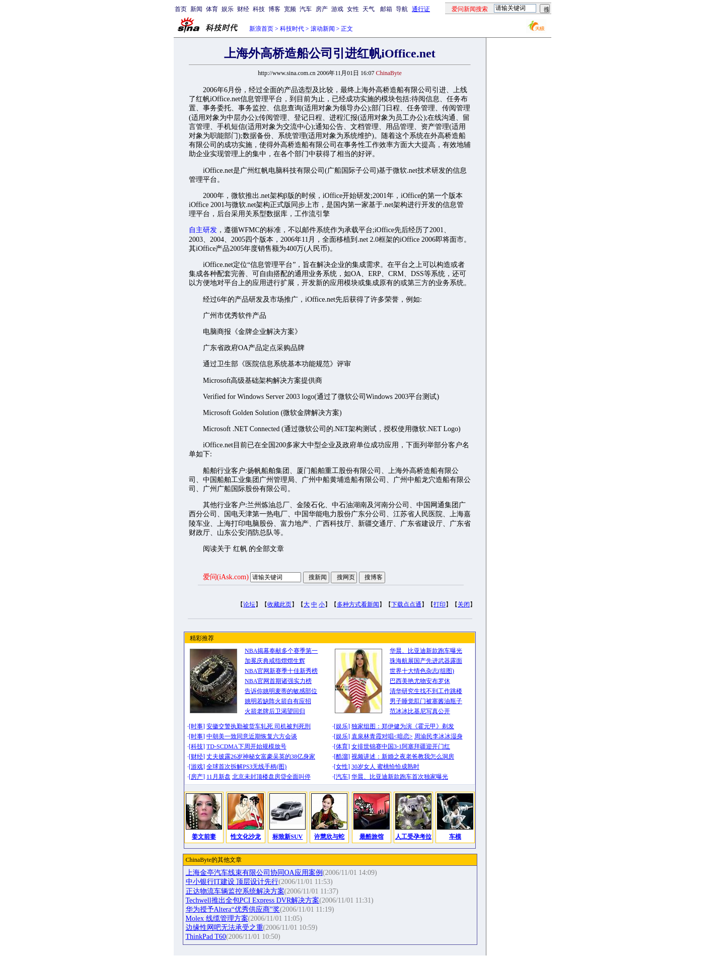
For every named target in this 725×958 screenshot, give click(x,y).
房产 (322, 9)
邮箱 (386, 9)
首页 (181, 9)
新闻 (196, 9)
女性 (353, 9)
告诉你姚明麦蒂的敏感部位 (281, 691)
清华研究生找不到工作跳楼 (426, 691)
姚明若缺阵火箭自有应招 (278, 701)
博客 (274, 9)
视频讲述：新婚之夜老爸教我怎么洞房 (402, 756)
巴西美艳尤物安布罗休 (420, 681)
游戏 (337, 9)
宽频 (290, 9)
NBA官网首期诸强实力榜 (278, 681)
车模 (455, 836)
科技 (259, 9)
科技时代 (292, 28)
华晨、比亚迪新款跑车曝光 (426, 650)
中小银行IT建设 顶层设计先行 (232, 881)
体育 (212, 9)
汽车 (306, 9)
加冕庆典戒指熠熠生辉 (275, 660)
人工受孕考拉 (413, 836)
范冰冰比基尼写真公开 (420, 711)
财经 (243, 9)
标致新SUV (287, 836)
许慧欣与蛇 (329, 836)
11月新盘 (218, 776)
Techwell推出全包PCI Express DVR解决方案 (253, 900)
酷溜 (342, 756)
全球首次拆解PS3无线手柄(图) (246, 766)
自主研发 (203, 230)
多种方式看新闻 (358, 604)
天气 (368, 9)
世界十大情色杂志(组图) (422, 670)
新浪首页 (261, 28)
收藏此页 (279, 604)
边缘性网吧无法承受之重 (224, 927)
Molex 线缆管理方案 (217, 918)
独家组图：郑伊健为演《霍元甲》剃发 (402, 726)
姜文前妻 (204, 836)
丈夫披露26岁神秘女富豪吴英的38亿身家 (260, 756)
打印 (439, 604)
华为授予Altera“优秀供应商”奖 (233, 909)
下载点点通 (406, 604)
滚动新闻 (323, 28)
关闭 (464, 604)
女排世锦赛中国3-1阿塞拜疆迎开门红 (400, 746)
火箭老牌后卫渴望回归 (275, 711)
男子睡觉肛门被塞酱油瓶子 (426, 701)
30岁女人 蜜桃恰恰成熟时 (385, 766)
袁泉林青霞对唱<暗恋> (382, 736)
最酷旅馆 (371, 836)
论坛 (249, 604)
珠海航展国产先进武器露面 (426, 660)
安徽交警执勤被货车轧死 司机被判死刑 (258, 726)
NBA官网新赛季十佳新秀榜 (281, 670)
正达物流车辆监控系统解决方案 (235, 891)
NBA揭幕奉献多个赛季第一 (281, 650)
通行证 (421, 9)
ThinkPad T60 (206, 936)
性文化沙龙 (246, 836)
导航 (402, 9)
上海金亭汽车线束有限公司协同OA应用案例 (254, 872)
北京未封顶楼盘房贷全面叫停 (271, 776)
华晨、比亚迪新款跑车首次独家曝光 (399, 776)
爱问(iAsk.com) (226, 577)
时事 (197, 726)
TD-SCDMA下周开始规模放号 (246, 746)
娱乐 (228, 9)
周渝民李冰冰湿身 (438, 736)
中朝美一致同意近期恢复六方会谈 (251, 736)
